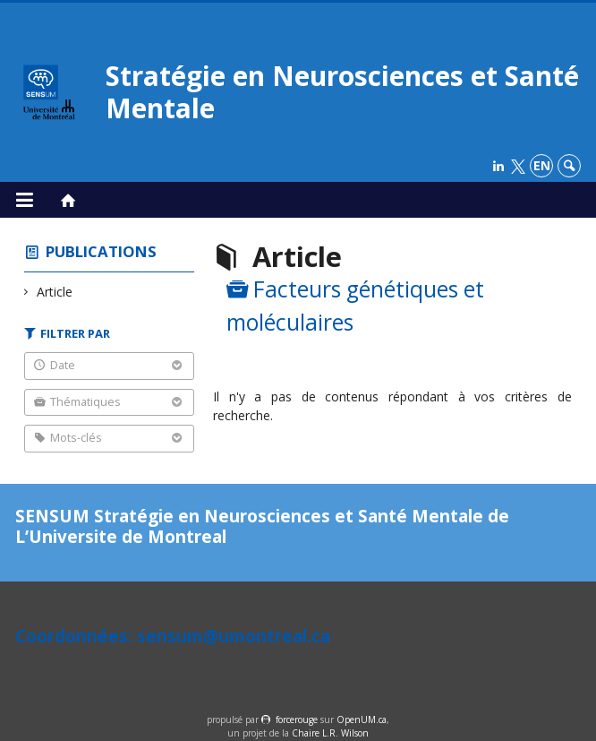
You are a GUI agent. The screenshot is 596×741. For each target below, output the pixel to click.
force (297, 719)
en (541, 165)
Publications (101, 251)
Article (55, 291)
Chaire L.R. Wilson (330, 733)
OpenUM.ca (361, 719)
